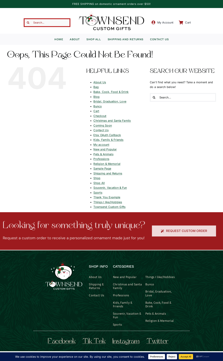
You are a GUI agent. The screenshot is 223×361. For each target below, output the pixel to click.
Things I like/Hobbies (107, 202)
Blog (96, 96)
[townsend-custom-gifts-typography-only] (111, 13)
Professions (101, 159)
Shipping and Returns (107, 173)
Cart (96, 111)
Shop (96, 178)
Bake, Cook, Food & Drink (111, 92)
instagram (125, 342)
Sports (97, 192)
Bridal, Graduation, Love (109, 101)
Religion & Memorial (106, 164)
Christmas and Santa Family (112, 120)
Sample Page (102, 168)
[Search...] (47, 22)
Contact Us (100, 130)
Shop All (99, 183)
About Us (99, 82)
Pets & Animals (103, 154)
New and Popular (105, 149)
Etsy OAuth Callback (107, 135)
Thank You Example (106, 197)
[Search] (28, 22)
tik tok (93, 342)
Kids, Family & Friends (108, 139)
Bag (96, 87)
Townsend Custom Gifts (109, 207)
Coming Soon (102, 125)
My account (101, 144)
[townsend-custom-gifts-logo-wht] (63, 260)
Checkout (99, 116)
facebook (61, 342)
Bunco (97, 106)
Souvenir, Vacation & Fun (110, 187)
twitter (157, 342)
